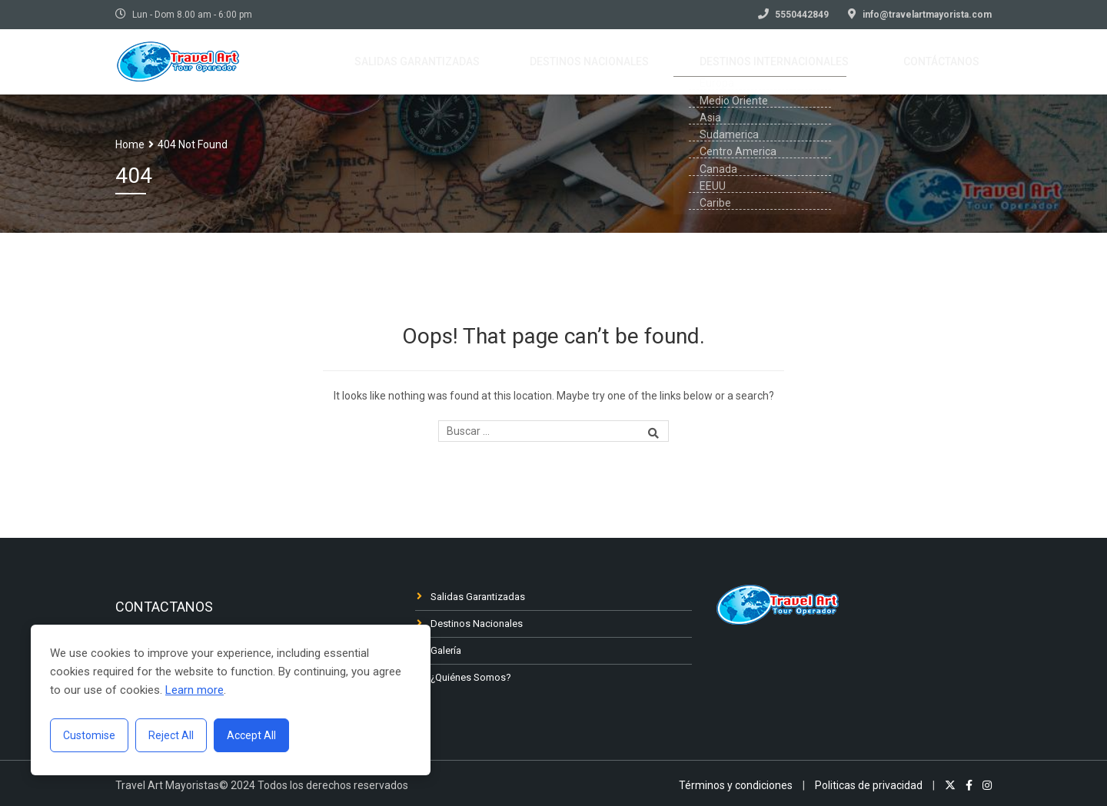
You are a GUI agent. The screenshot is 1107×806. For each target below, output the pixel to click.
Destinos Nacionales (476, 623)
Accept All (251, 735)
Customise (89, 735)
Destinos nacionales (631, 63)
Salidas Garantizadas (477, 596)
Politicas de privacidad (868, 785)
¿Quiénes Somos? (470, 677)
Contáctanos (949, 63)
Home (130, 144)
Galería (445, 650)
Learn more (194, 690)
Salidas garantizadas (475, 63)
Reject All (171, 735)
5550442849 (802, 14)
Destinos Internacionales (799, 63)
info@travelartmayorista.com (927, 14)
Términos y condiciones (736, 785)
